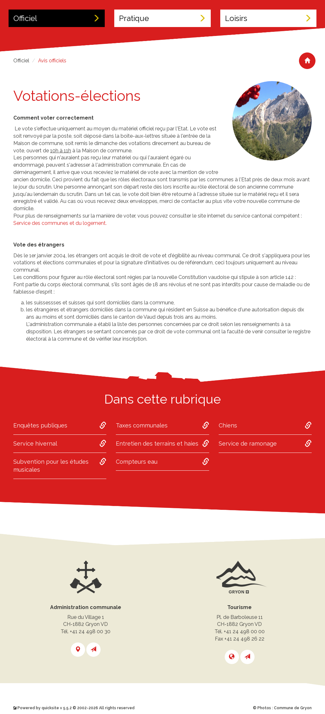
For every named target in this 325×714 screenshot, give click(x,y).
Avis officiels (52, 61)
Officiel (56, 18)
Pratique (162, 18)
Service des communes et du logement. (60, 223)
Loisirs (268, 18)
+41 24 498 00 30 (90, 631)
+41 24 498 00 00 (244, 631)
